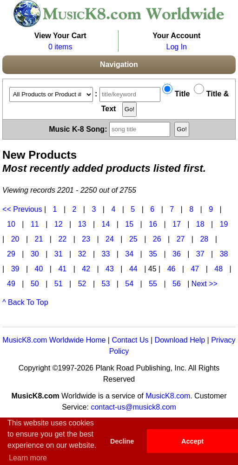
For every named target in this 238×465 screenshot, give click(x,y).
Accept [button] (192, 441)
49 (11, 284)
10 (11, 224)
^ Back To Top (25, 302)
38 (224, 254)
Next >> (205, 284)
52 (82, 284)
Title (176, 94)
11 (35, 224)
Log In (176, 47)
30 (35, 254)
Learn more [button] (28, 458)
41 (62, 269)
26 (157, 239)
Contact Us (130, 340)
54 (129, 284)
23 (86, 239)
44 (133, 269)
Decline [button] (122, 441)
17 (176, 224)
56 (176, 284)
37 (200, 254)
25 (133, 239)
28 (204, 239)
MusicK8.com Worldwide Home (54, 340)
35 (153, 254)
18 (200, 224)
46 (171, 269)
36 (176, 254)
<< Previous (22, 209)
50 (35, 284)
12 (58, 224)
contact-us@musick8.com (133, 407)
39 (15, 269)
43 (110, 269)
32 (82, 254)
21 (39, 239)
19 (224, 224)
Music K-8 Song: (110, 129)
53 (105, 284)
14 (105, 224)
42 (86, 269)
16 (153, 224)
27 (181, 239)
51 (58, 284)
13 (82, 224)
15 (129, 224)
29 (11, 254)
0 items (60, 47)
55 (153, 284)
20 (15, 239)
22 (62, 239)
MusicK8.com (167, 396)
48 (218, 269)
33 (105, 254)
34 (129, 254)
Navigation (119, 64)
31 (58, 254)
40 (39, 269)
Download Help (180, 340)
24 (110, 239)
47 (195, 269)
